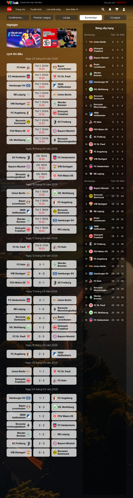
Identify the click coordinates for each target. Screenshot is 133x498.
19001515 (121, 2)
